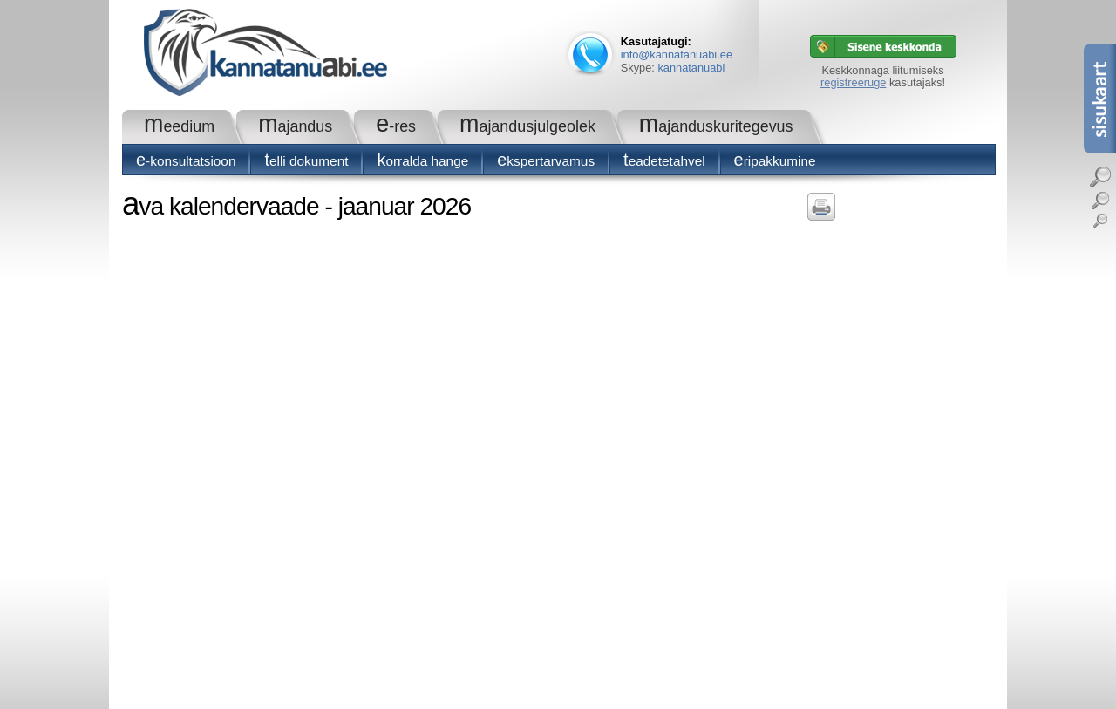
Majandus (295, 126)
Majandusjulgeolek (527, 126)
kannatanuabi (691, 67)
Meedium (179, 126)
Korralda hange (422, 160)
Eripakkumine (775, 160)
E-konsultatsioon (185, 160)
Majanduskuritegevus (716, 126)
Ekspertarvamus (546, 160)
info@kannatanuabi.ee (676, 54)
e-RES (396, 126)
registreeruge (853, 82)
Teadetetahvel (664, 160)
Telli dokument (306, 160)
